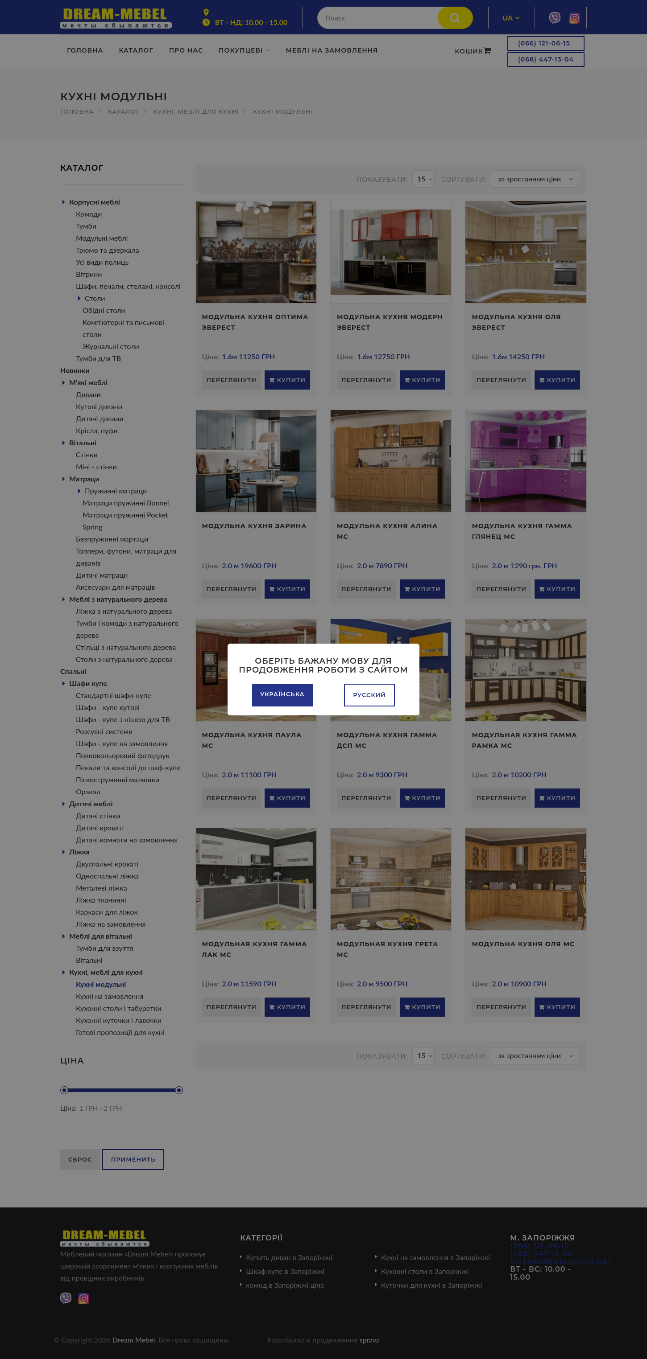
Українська (282, 694)
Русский (369, 694)
